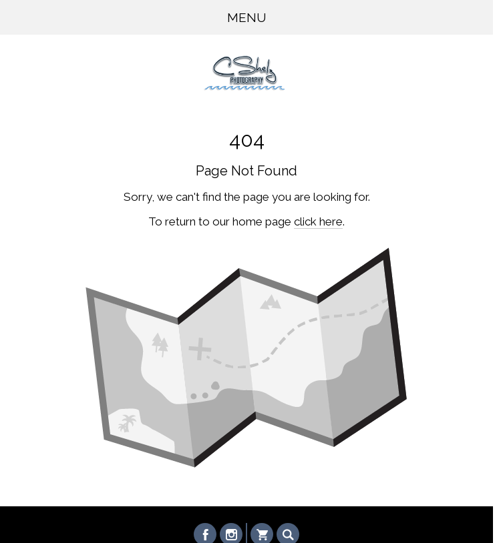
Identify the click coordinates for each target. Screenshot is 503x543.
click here (318, 221)
